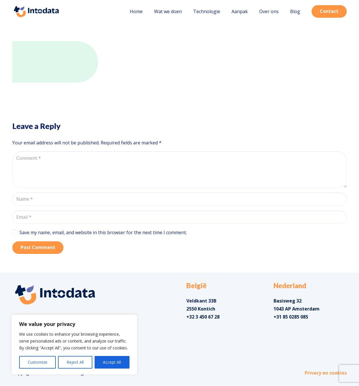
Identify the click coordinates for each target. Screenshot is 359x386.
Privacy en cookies (326, 373)
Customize (37, 362)
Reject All (75, 362)
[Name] (179, 199)
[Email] (179, 217)
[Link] (36, 11)
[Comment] (179, 169)
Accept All (112, 362)
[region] (74, 345)
